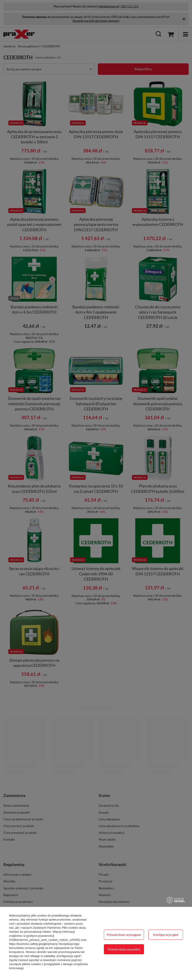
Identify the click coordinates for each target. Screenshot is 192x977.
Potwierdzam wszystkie (124, 949)
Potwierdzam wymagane (124, 935)
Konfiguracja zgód (165, 935)
